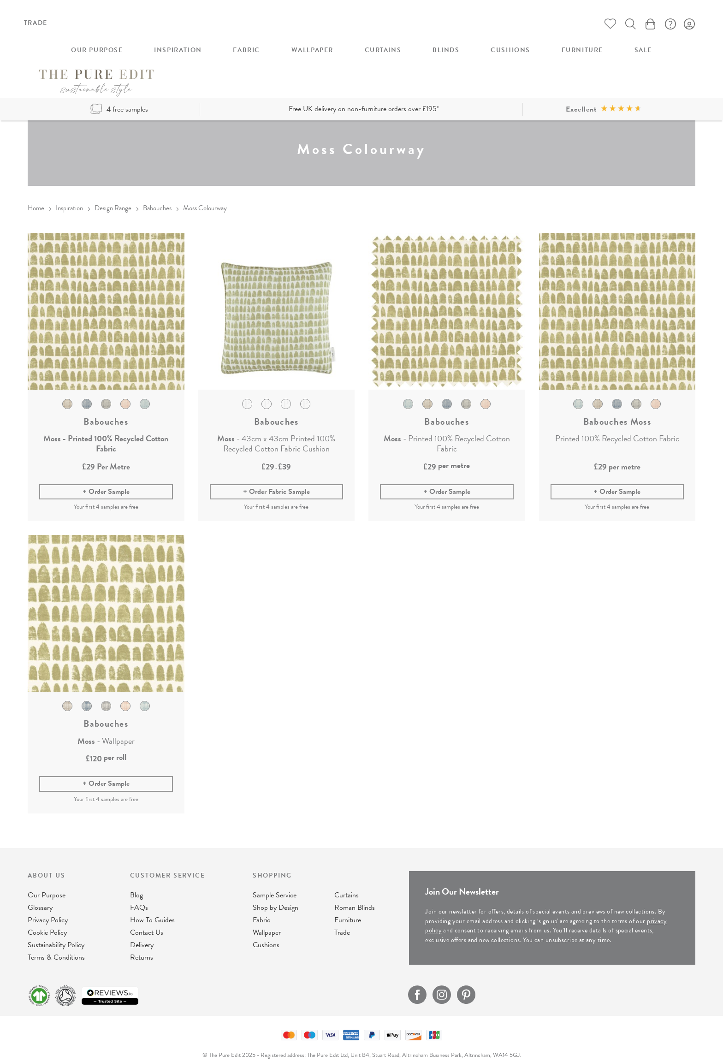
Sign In (689, 24)
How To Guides (152, 911)
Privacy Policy (48, 911)
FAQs (139, 898)
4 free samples (119, 95)
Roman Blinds (354, 898)
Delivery (142, 936)
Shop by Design (275, 898)
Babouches (157, 194)
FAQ (669, 24)
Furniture (347, 911)
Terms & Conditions (56, 948)
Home (36, 194)
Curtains (346, 886)
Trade (35, 23)
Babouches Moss (617, 406)
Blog (136, 886)
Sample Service (274, 886)
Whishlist (607, 24)
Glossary (40, 898)
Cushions (266, 936)
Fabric (261, 911)
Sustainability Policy (56, 936)
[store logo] (361, 35)
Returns (141, 948)
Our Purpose (46, 886)
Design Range (113, 194)
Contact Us (146, 923)
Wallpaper (267, 923)
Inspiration (69, 194)
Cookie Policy (47, 923)
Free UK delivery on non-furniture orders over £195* (364, 94)
